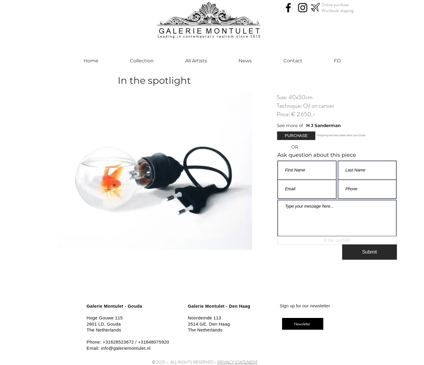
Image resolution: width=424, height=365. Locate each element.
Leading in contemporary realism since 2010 (209, 37)
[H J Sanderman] (336, 125)
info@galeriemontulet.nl (125, 348)
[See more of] (291, 125)
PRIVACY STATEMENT (237, 362)
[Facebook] (288, 7)
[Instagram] (303, 7)
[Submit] (369, 252)
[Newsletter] (302, 324)
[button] (296, 135)
